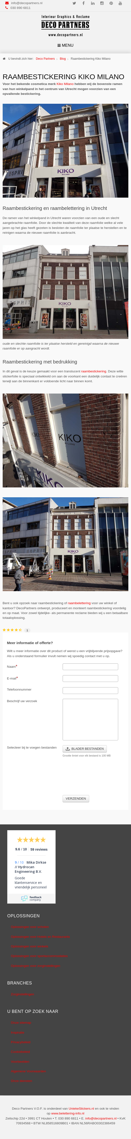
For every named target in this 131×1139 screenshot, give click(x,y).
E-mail (12, 678)
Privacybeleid (20, 1042)
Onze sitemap (21, 1022)
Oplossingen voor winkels (29, 946)
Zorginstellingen (22, 994)
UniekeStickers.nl (81, 1108)
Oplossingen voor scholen (30, 927)
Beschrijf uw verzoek (22, 701)
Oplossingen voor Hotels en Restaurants (40, 936)
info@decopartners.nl (26, 3)
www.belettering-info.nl (67, 1113)
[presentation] (43, 779)
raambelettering (79, 603)
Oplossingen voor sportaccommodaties (39, 956)
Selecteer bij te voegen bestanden (32, 747)
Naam (12, 666)
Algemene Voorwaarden (28, 1071)
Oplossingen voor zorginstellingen (35, 966)
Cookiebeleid (20, 1052)
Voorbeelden (20, 1061)
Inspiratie (17, 1032)
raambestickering (93, 371)
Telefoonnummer (19, 689)
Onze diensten (21, 1081)
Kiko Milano (65, 84)
